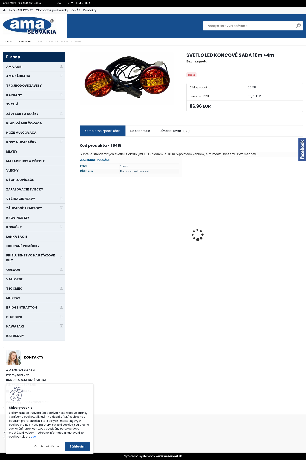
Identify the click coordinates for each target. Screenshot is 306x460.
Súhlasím (77, 446)
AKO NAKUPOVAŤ (21, 10)
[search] (298, 27)
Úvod (8, 41)
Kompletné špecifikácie (103, 131)
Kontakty (90, 10)
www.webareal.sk (169, 456)
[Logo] (30, 26)
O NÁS (75, 10)
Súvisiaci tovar (174, 131)
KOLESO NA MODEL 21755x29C (104, 241)
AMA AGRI (25, 41)
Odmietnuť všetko (46, 446)
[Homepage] (4, 10)
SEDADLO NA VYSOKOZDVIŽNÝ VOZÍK (274, 233)
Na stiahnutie (140, 131)
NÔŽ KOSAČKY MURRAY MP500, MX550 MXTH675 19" (161, 219)
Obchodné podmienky (52, 10)
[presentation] (81, 228)
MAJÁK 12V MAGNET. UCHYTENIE (218, 247)
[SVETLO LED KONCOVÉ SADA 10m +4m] (127, 78)
